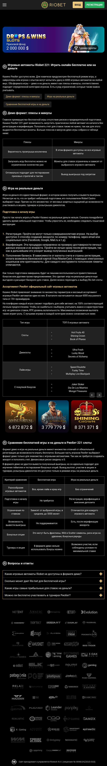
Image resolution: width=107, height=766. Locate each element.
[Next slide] (99, 395)
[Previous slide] (92, 395)
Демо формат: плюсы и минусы (23, 96)
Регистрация (94, 5)
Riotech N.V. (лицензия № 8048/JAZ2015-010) (72, 762)
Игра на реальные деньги (60, 96)
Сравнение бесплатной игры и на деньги (27, 104)
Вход (78, 5)
